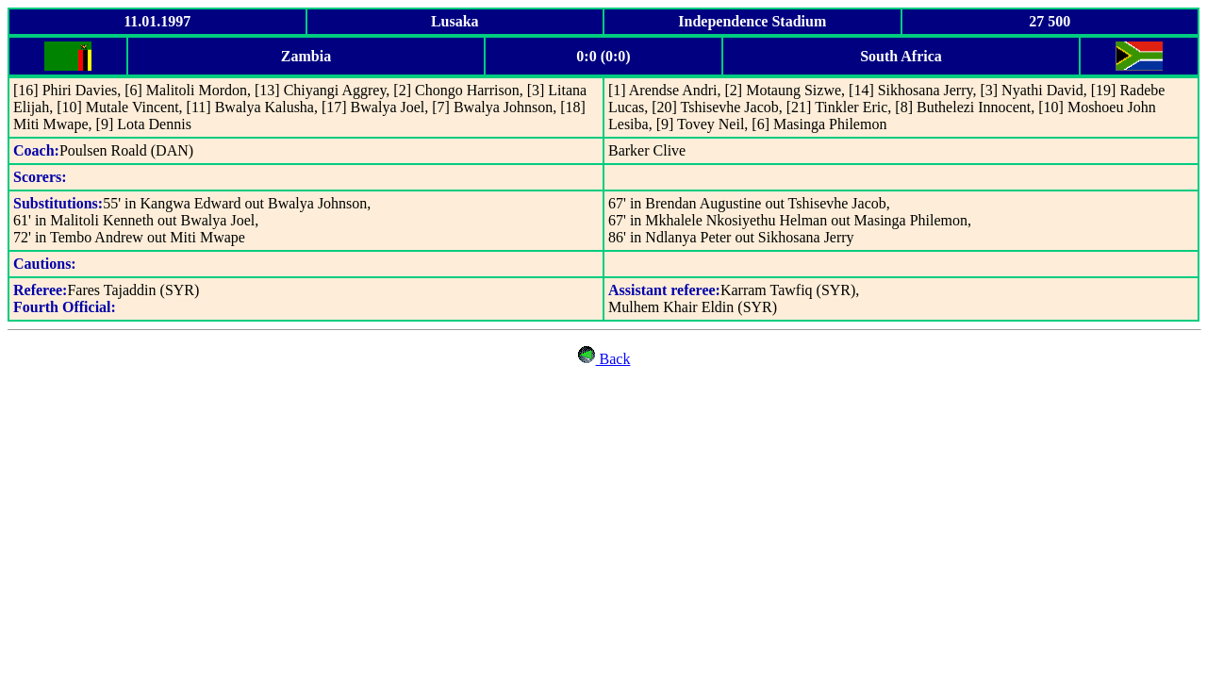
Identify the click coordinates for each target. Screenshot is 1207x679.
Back (613, 359)
